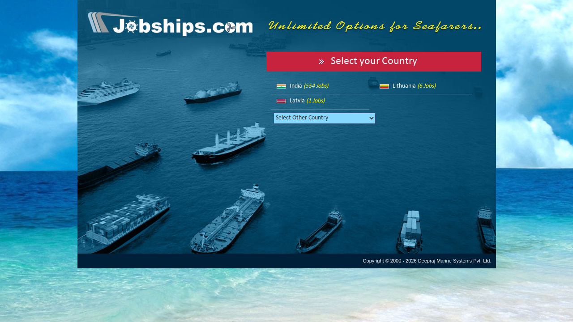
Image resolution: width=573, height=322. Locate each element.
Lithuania (414, 86)
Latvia (307, 100)
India (309, 86)
